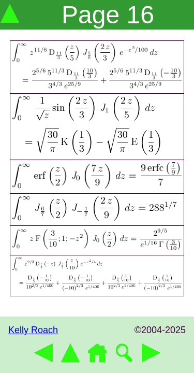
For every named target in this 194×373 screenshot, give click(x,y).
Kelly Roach (33, 330)
